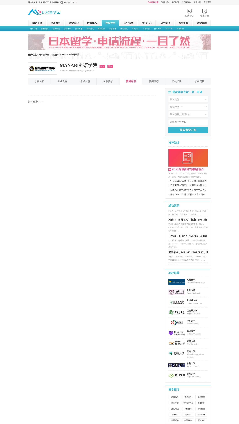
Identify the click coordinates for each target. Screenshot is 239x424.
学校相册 (177, 81)
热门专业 (175, 403)
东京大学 (191, 280)
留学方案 (78, 29)
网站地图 (175, 2)
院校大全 (110, 23)
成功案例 (165, 23)
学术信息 (85, 81)
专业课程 (129, 23)
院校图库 (45, 29)
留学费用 (201, 397)
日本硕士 (180, 29)
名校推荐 (173, 273)
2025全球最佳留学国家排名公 (187, 169)
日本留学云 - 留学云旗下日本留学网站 (43, 2)
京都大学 (191, 363)
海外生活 (101, 29)
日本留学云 (51, 11)
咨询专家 (201, 420)
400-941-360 (68, 2)
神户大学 (191, 321)
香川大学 (191, 374)
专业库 (188, 414)
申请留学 (55, 23)
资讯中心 (165, 2)
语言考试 (67, 29)
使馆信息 (201, 409)
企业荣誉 (207, 2)
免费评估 (189, 15)
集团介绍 (197, 2)
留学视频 (202, 23)
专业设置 (62, 81)
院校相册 (201, 414)
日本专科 (157, 29)
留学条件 (188, 397)
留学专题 (183, 23)
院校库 (55, 55)
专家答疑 (204, 15)
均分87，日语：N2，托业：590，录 (187, 220)
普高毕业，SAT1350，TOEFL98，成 (188, 253)
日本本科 (169, 29)
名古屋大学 (192, 310)
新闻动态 (56, 29)
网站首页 (37, 23)
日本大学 (135, 29)
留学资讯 (90, 29)
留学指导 (74, 23)
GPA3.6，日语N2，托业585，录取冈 (187, 236)
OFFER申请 (188, 403)
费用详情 (131, 81)
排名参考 (112, 29)
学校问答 (199, 81)
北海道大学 (192, 300)
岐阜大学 (191, 341)
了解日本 (188, 409)
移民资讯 (124, 29)
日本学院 (146, 29)
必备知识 (175, 409)
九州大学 (191, 290)
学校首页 (39, 81)
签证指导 (201, 403)
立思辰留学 (186, 2)
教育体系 (92, 23)
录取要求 (108, 81)
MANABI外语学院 (70, 55)
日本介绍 (33, 29)
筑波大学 (191, 331)
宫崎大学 (191, 351)
